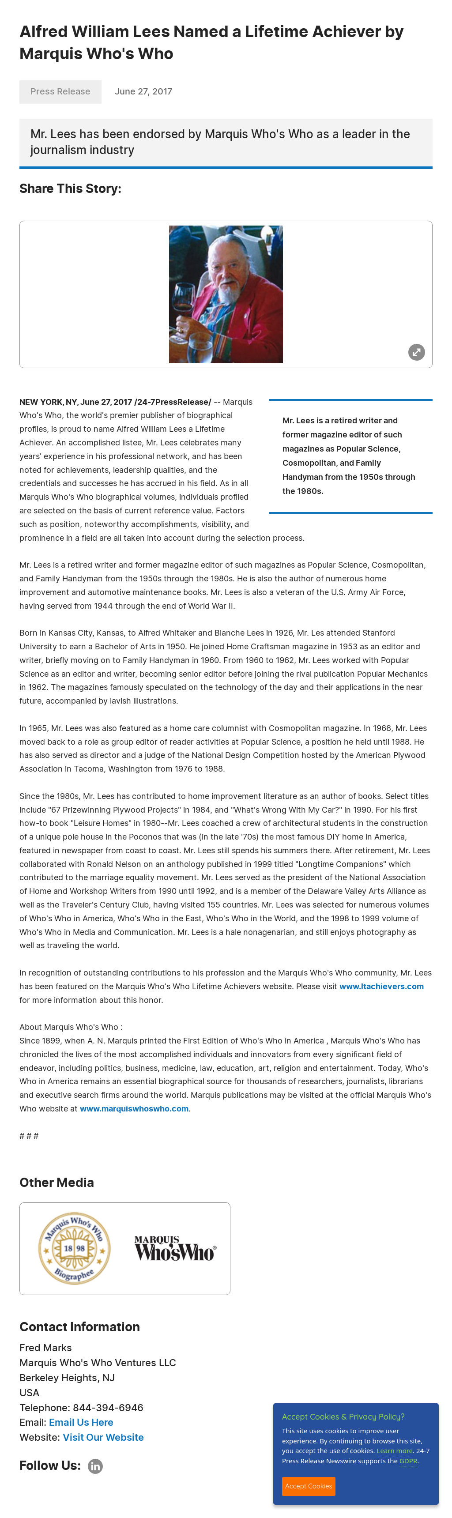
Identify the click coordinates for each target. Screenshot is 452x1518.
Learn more (395, 1450)
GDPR (408, 1460)
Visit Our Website (103, 1438)
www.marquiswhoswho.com (134, 1109)
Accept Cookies (308, 1486)
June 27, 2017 (144, 91)
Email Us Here (81, 1423)
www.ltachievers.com (381, 987)
